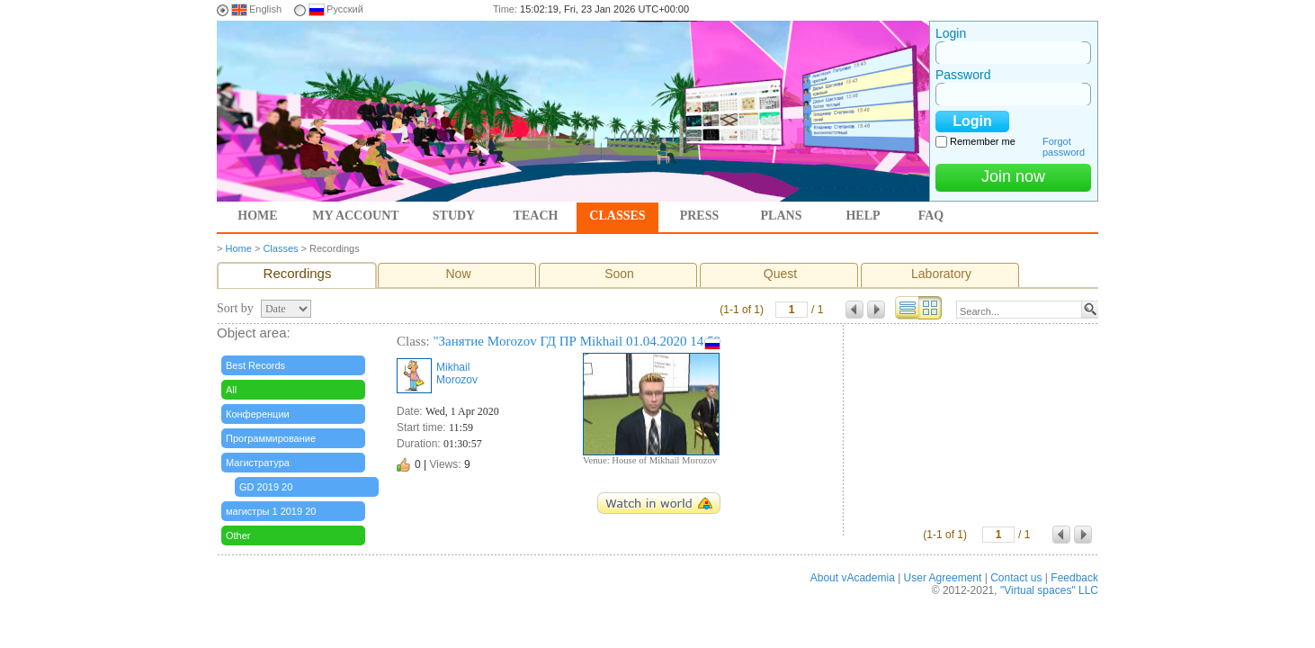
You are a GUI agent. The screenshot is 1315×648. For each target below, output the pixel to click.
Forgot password (1063, 147)
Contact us (1016, 578)
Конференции (258, 414)
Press (700, 215)
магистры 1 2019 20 (271, 511)
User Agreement (943, 578)
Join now (1013, 176)
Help (862, 215)
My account (355, 215)
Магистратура (258, 462)
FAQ (931, 215)
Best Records (255, 365)
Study (454, 215)
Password (962, 75)
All (231, 389)
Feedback (1074, 578)
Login (950, 33)
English (265, 9)
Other (238, 535)
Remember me (982, 141)
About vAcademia (852, 578)
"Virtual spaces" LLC (1049, 590)
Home (257, 215)
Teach (536, 215)
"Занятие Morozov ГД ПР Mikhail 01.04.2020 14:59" (579, 341)
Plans (781, 215)
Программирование (271, 438)
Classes (617, 215)
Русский (345, 9)
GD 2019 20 (265, 487)
